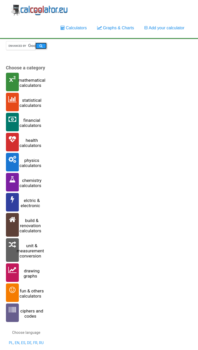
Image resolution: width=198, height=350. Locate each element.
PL (11, 343)
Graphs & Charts (115, 28)
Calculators (74, 28)
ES (23, 343)
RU (41, 343)
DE (29, 343)
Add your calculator (164, 28)
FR (35, 343)
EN (17, 343)
